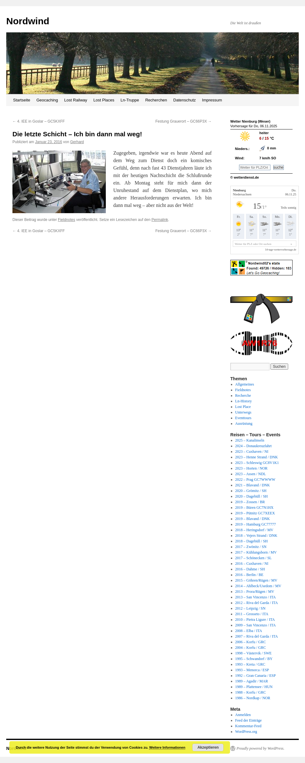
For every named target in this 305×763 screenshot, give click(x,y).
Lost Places (103, 100)
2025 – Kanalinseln (249, 440)
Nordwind (27, 21)
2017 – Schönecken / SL (253, 558)
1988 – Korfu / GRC (250, 692)
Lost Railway (75, 100)
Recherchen (156, 100)
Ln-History (243, 401)
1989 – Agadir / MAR (251, 681)
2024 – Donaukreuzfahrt (253, 446)
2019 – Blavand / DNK (252, 519)
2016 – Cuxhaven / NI (252, 563)
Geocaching (47, 100)
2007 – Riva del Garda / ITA (256, 636)
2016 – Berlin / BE (249, 575)
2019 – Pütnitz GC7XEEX (255, 513)
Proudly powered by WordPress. (260, 748)
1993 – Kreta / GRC (250, 664)
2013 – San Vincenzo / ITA (255, 597)
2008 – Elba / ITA (248, 631)
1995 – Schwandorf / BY (254, 659)
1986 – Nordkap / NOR (252, 698)
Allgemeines (244, 384)
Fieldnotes (66, 220)
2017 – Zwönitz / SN (251, 547)
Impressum (212, 100)
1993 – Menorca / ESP (252, 670)
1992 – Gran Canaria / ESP (255, 675)
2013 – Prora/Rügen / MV (254, 591)
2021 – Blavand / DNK (252, 485)
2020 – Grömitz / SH (251, 491)
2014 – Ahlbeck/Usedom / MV (258, 586)
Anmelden (243, 715)
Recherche (243, 395)
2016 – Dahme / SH (250, 569)
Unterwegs (243, 412)
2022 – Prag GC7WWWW (255, 479)
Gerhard (77, 142)
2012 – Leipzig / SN (250, 608)
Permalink (160, 220)
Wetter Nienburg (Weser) (250, 121)
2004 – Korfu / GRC (250, 647)
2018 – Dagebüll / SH (251, 541)
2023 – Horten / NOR (251, 468)
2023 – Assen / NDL (250, 474)
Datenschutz (184, 100)
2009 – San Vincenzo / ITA (255, 625)
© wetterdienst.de (244, 177)
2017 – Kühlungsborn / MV (256, 552)
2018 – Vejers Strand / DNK (256, 535)
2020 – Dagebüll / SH (251, 496)
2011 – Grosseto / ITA (252, 614)
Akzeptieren (207, 747)
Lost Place (243, 407)
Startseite (21, 100)
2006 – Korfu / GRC (250, 642)
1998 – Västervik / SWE (253, 653)
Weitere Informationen (167, 747)
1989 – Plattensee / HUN (254, 687)
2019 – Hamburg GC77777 (255, 524)
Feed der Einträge (248, 720)
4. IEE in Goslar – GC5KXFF (38, 121)
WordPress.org (246, 731)
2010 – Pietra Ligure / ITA (255, 619)
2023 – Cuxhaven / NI (252, 451)
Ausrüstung (243, 423)
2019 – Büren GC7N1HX (254, 507)
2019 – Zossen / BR (250, 502)
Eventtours (243, 418)
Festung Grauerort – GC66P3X (183, 121)
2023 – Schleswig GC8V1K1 (257, 463)
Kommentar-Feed (248, 726)
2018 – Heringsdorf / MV (254, 530)
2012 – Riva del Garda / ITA (256, 603)
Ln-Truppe (129, 100)
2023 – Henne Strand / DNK (256, 457)
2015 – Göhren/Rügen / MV (256, 580)
